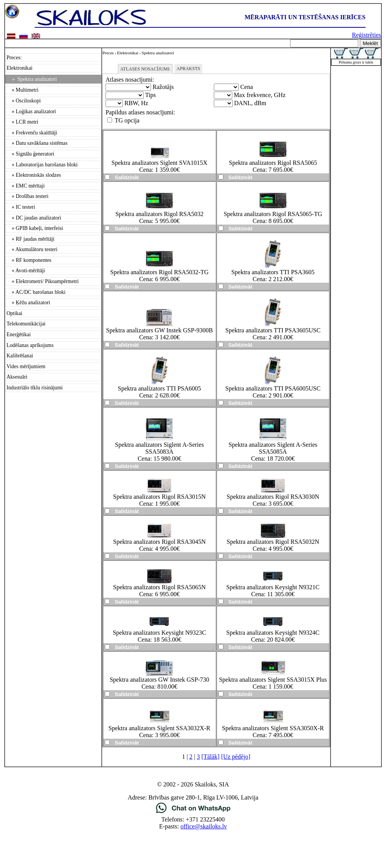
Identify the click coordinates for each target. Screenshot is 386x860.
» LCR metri (22, 122)
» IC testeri (21, 207)
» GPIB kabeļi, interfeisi (35, 228)
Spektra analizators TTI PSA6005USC (273, 388)
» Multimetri (23, 90)
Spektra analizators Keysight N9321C (272, 587)
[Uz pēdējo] (235, 756)
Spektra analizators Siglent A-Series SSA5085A (272, 448)
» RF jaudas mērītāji (30, 239)
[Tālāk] (210, 756)
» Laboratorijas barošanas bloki (42, 165)
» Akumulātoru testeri (32, 249)
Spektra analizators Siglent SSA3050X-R (273, 728)
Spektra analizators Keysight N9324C (272, 632)
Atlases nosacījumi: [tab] (145, 69)
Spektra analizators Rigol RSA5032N (273, 541)
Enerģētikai (19, 334)
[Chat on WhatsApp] (193, 812)
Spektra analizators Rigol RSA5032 (159, 214)
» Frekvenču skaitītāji (32, 133)
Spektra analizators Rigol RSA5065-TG (273, 214)
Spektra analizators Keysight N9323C (159, 632)
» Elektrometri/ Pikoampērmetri (43, 281)
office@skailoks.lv (203, 826)
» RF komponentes (29, 260)
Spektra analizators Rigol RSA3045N (159, 541)
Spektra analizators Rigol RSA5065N (159, 587)
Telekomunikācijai (26, 324)
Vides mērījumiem (26, 366)
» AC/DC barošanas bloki (36, 292)
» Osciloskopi (24, 101)
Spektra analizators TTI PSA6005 (159, 388)
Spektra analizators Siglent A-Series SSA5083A (159, 448)
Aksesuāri (17, 377)
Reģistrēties (366, 35)
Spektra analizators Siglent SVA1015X (159, 162)
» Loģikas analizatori (31, 111)
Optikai (14, 313)
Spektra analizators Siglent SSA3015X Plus (273, 679)
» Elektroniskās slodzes (34, 175)
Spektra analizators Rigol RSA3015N (159, 496)
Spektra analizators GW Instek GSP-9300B (159, 330)
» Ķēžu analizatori (28, 302)
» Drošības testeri (28, 196)
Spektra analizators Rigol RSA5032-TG (159, 272)
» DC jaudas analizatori (34, 218)
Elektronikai (19, 68)
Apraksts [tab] (188, 68)
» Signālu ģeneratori (30, 154)
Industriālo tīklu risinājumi (35, 388)
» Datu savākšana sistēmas (37, 143)
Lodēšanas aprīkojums (30, 345)
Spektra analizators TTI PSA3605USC (273, 330)
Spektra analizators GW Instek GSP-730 (159, 679)
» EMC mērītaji (26, 186)
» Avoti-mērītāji (26, 270)
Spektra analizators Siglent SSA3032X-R (159, 728)
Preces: (14, 57)
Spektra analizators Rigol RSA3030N (273, 496)
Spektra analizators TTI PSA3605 (272, 272)
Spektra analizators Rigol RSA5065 (273, 162)
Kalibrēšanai (20, 356)
